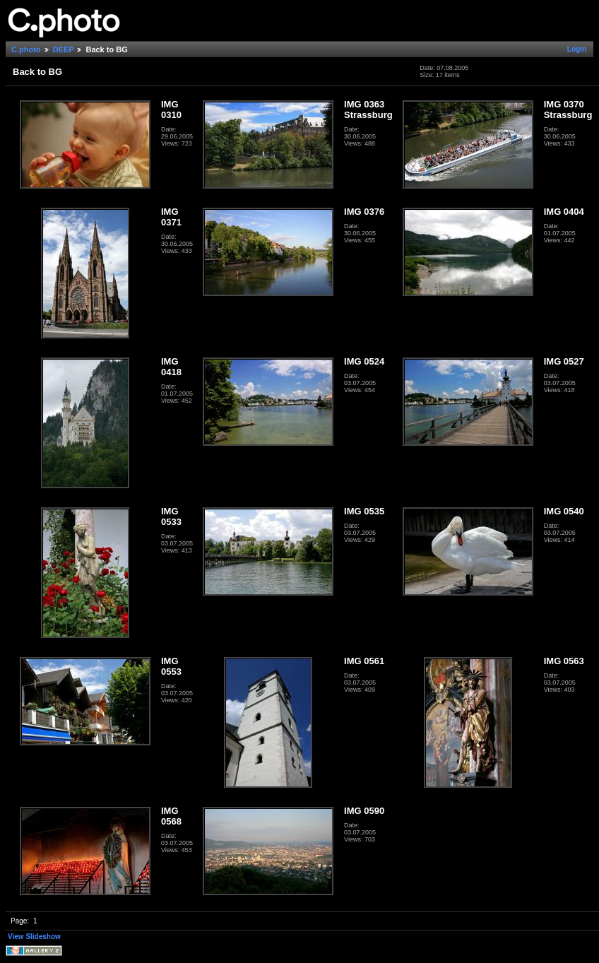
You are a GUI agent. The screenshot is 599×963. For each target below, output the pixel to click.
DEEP (63, 49)
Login (576, 49)
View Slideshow (34, 936)
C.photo (26, 49)
